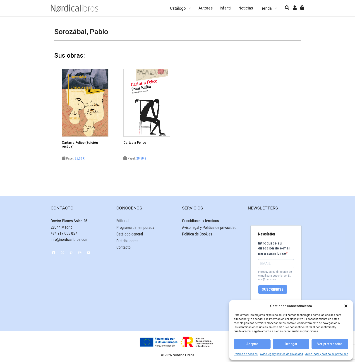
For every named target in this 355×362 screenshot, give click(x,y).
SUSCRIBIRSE (272, 289)
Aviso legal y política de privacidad (281, 354)
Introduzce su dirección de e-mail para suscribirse (274, 248)
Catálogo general (129, 234)
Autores (206, 8)
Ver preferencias (330, 344)
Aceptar (252, 344)
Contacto (123, 247)
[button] (346, 306)
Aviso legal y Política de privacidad (209, 227)
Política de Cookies (197, 234)
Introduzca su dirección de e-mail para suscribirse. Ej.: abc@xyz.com (275, 275)
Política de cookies (246, 354)
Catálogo (182, 8)
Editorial (122, 221)
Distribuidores (127, 241)
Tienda (270, 8)
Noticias (245, 8)
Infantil (226, 8)
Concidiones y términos (200, 221)
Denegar (291, 344)
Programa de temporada (135, 227)
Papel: (73, 158)
